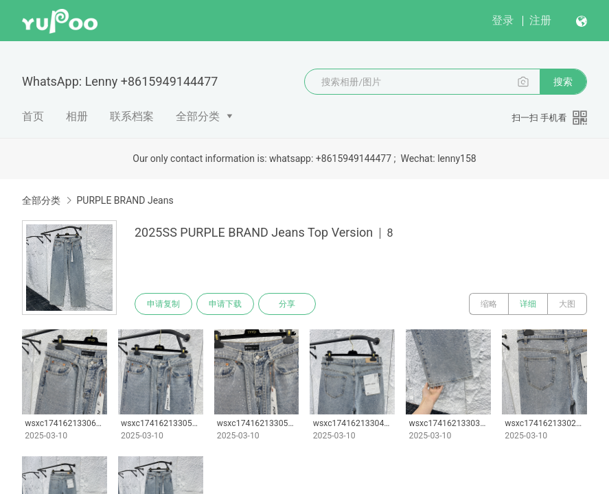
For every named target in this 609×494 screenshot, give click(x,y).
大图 (567, 304)
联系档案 (132, 116)
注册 (540, 20)
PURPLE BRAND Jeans (124, 200)
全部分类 (198, 116)
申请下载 (225, 304)
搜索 (563, 81)
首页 (33, 116)
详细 (528, 304)
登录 (503, 20)
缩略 (489, 304)
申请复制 (163, 304)
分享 (287, 304)
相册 (77, 116)
